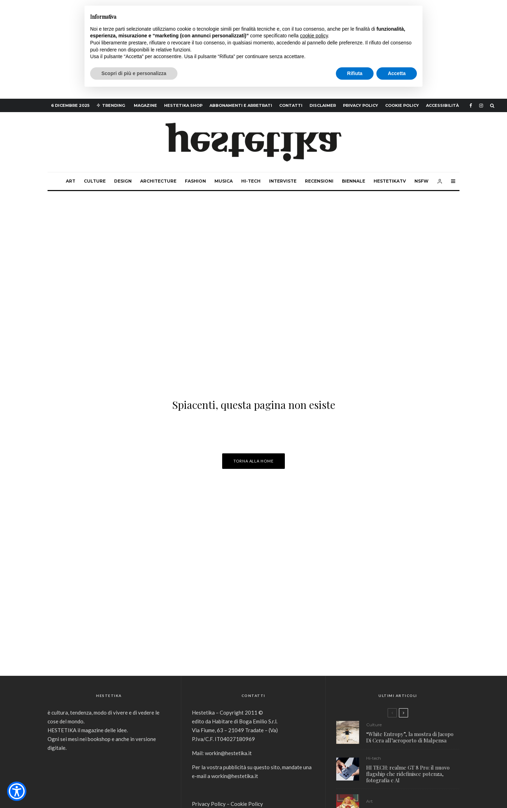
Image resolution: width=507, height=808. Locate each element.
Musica (223, 181)
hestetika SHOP (183, 105)
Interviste (282, 181)
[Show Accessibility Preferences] (16, 791)
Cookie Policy (402, 105)
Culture (95, 181)
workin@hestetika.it (228, 753)
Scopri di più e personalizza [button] (133, 73)
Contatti (290, 105)
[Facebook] (471, 105)
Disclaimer (322, 105)
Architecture (158, 181)
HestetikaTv (390, 181)
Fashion (195, 181)
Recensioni (319, 181)
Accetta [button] (397, 73)
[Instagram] (481, 105)
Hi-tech (251, 181)
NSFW (421, 181)
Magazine (145, 105)
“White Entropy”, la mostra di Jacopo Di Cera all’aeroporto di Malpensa (409, 737)
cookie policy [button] (314, 35)
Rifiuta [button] (355, 73)
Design (123, 181)
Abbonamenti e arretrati (240, 105)
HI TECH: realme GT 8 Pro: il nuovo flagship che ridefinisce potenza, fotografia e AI (408, 773)
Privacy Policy (360, 105)
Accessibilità (442, 105)
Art (70, 181)
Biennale (353, 181)
